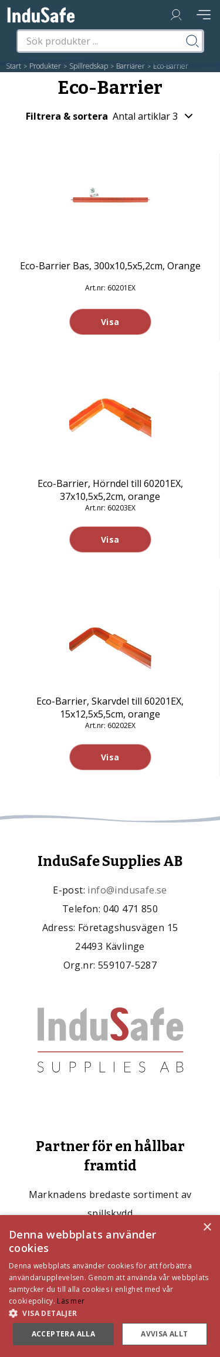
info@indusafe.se (127, 890)
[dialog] (110, 1286)
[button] (110, 1312)
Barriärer (130, 66)
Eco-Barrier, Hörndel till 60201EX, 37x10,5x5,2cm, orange (110, 490)
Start (13, 66)
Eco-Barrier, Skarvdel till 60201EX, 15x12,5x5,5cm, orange (110, 707)
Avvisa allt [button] (164, 1334)
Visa (110, 321)
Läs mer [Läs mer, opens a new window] (70, 1301)
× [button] (206, 1227)
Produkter (45, 66)
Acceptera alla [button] (64, 1334)
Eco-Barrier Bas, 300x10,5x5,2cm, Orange (110, 265)
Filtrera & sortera (110, 116)
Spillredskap (88, 66)
